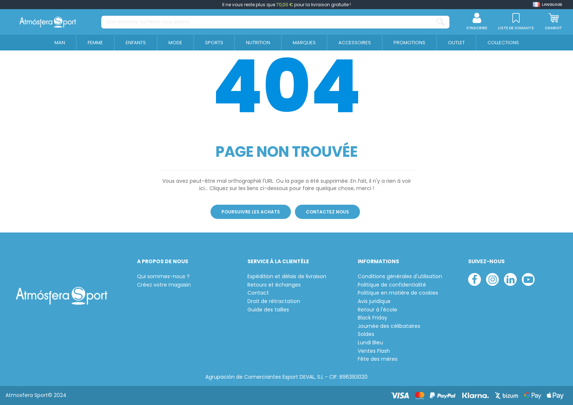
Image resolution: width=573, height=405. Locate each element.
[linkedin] (510, 279)
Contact (258, 292)
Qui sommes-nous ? (163, 276)
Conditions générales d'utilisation (400, 276)
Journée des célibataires (389, 326)
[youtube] (528, 279)
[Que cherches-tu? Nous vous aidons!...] (441, 22)
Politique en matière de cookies (398, 292)
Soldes (366, 334)
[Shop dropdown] (547, 4)
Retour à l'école (377, 309)
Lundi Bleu (370, 342)
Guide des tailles (268, 309)
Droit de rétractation (273, 301)
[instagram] (492, 279)
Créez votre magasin (164, 284)
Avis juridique (374, 301)
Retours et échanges (274, 284)
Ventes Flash (374, 351)
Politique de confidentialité (392, 284)
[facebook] (474, 279)
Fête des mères (378, 359)
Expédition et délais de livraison (286, 276)
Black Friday (372, 317)
